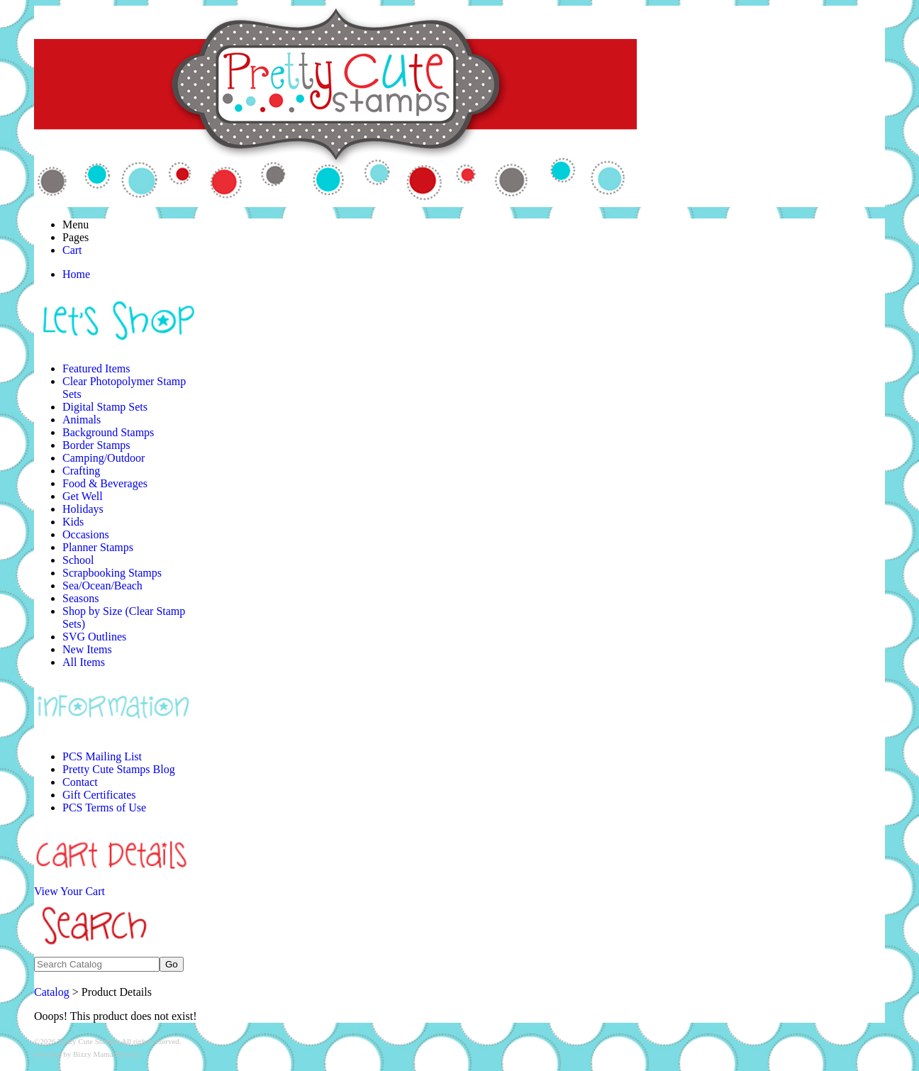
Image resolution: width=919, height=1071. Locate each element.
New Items (87, 649)
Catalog (51, 992)
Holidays (83, 509)
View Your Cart (69, 891)
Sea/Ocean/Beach (102, 585)
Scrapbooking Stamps (112, 573)
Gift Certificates (99, 795)
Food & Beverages (104, 483)
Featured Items (96, 368)
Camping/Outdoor (103, 458)
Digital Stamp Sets (104, 407)
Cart (72, 250)
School (78, 560)
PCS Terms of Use (104, 807)
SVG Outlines (94, 637)
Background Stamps (108, 432)
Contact (80, 782)
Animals (81, 420)
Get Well (82, 496)
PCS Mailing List (102, 756)
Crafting (81, 471)
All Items (83, 662)
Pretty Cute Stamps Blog (118, 769)
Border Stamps (96, 445)
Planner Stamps (97, 547)
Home (76, 274)
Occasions (85, 534)
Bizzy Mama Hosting (106, 1054)
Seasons (80, 598)
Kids (73, 522)
